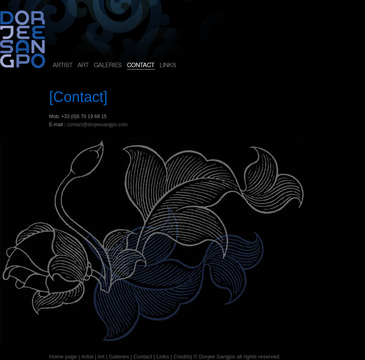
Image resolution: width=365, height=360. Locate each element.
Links (163, 357)
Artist (87, 357)
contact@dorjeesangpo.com (97, 124)
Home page (63, 357)
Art (101, 357)
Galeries (119, 357)
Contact (142, 357)
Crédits (182, 357)
